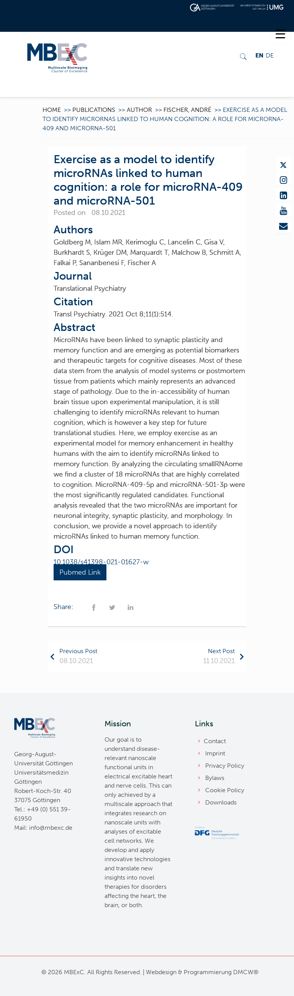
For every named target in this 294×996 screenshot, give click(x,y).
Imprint (215, 753)
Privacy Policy (224, 765)
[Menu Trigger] (280, 33)
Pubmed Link (80, 572)
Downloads (221, 802)
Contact (215, 741)
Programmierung (208, 972)
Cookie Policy (224, 790)
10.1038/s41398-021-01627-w (101, 562)
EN (259, 55)
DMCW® (245, 972)
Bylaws (214, 777)
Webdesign (161, 972)
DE (270, 55)
